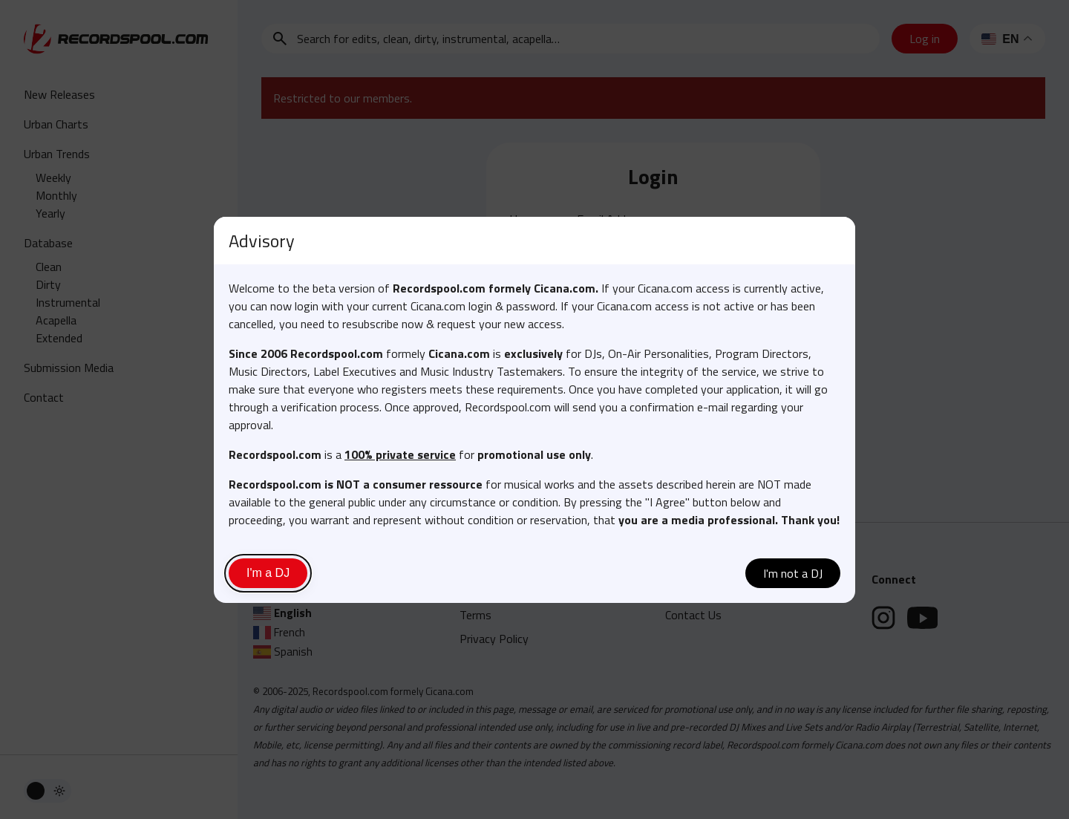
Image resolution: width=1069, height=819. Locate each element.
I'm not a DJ (793, 573)
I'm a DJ (268, 573)
